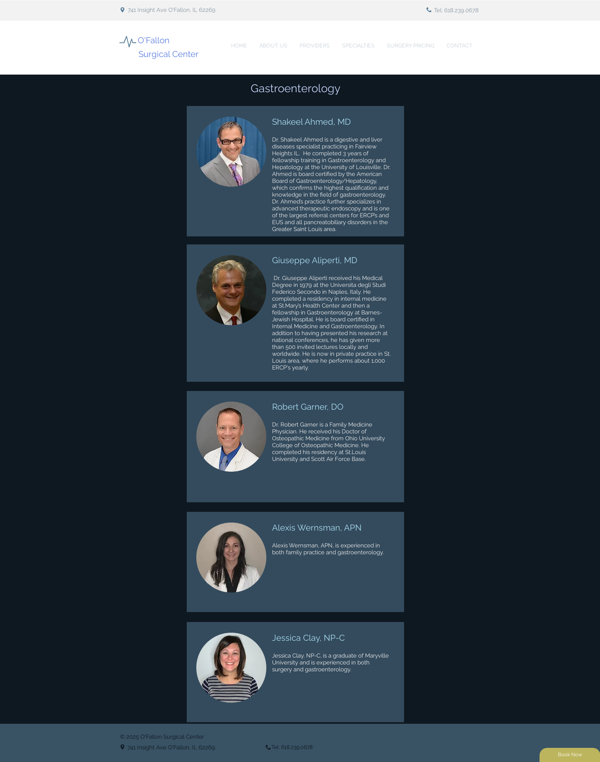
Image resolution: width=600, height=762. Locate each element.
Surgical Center (169, 54)
